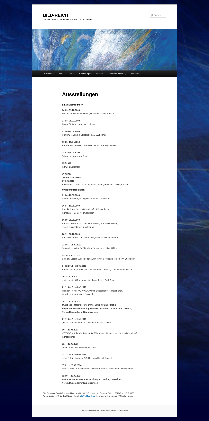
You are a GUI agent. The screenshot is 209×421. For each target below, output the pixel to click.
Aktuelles (70, 74)
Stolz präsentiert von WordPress (114, 411)
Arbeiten (99, 74)
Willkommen (49, 74)
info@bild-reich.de (87, 396)
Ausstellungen (85, 74)
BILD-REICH (55, 15)
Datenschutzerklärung (117, 74)
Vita (60, 74)
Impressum (135, 74)
